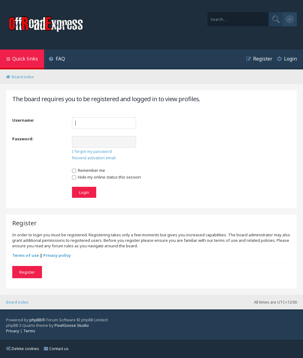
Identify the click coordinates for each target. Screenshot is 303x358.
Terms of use (25, 255)
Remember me (88, 170)
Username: (23, 120)
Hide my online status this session (106, 177)
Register (27, 272)
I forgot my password (92, 151)
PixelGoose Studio (72, 325)
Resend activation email (94, 158)
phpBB (35, 320)
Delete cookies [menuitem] (22, 348)
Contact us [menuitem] (56, 348)
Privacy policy (57, 255)
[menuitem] (57, 59)
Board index (17, 302)
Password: (22, 139)
